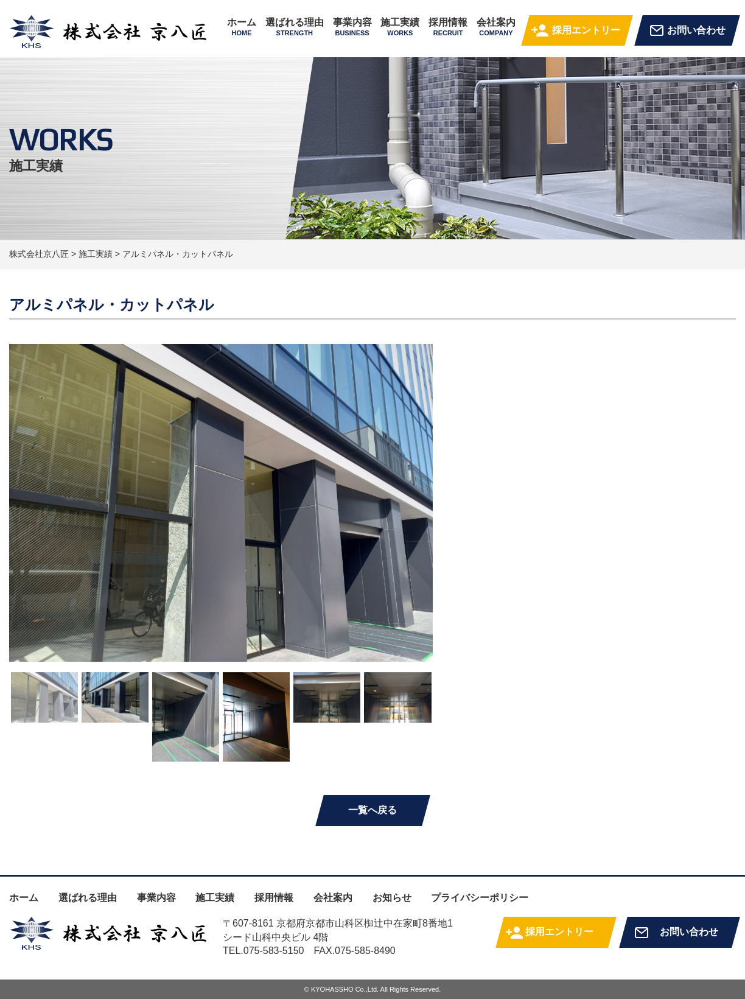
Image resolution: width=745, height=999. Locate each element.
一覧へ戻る (372, 810)
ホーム (241, 27)
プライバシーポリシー (479, 897)
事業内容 (352, 27)
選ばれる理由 (294, 27)
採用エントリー (586, 30)
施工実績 (399, 27)
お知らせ (391, 897)
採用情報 (447, 27)
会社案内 (496, 27)
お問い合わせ (696, 30)
